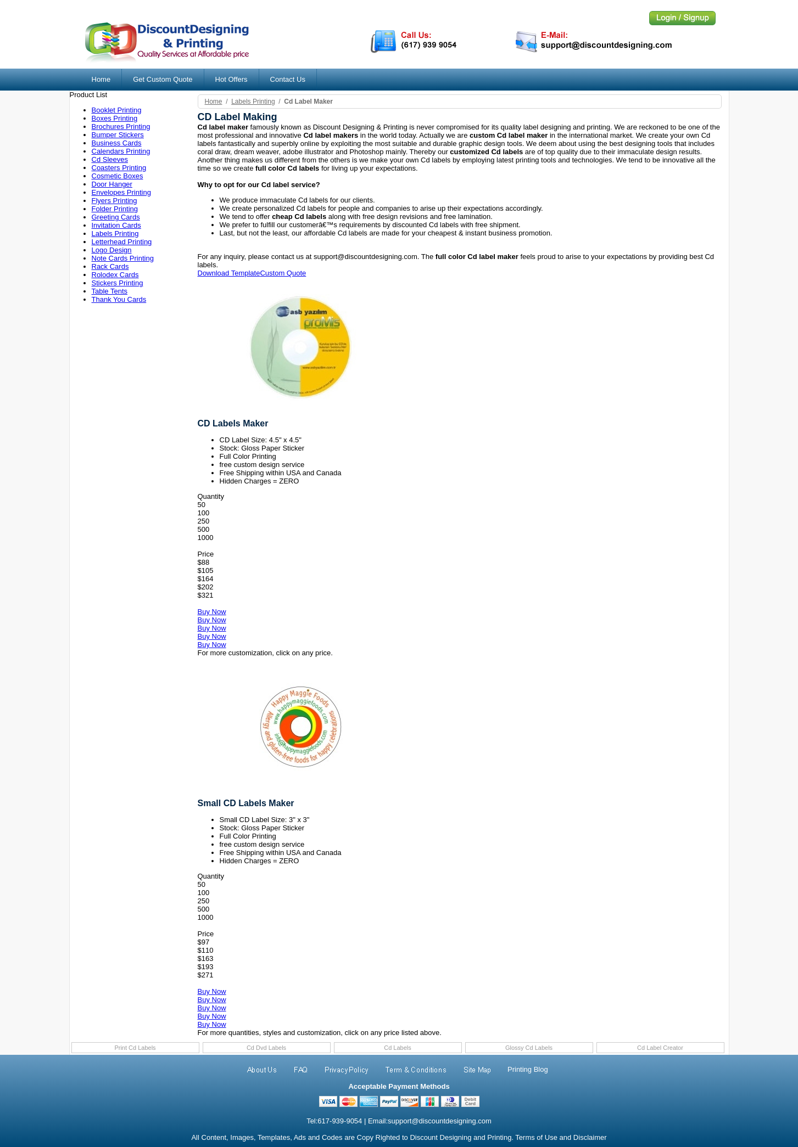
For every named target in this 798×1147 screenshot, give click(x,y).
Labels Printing (115, 233)
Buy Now (212, 612)
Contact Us (287, 79)
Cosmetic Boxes (117, 176)
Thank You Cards (119, 299)
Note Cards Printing (123, 258)
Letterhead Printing (122, 242)
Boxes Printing (115, 118)
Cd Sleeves (110, 159)
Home (101, 79)
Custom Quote (283, 273)
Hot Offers (231, 79)
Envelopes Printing (121, 192)
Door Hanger (112, 184)
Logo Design (112, 250)
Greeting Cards (116, 217)
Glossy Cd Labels (529, 1047)
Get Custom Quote (162, 79)
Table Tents (110, 291)
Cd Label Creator (660, 1047)
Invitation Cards (116, 225)
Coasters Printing (119, 168)
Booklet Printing (117, 110)
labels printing (253, 101)
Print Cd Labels (134, 1047)
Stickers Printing (117, 283)
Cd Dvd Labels (266, 1047)
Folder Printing (115, 209)
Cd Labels (397, 1047)
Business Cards (117, 143)
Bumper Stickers (118, 135)
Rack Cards (110, 266)
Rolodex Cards (115, 275)
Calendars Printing (121, 151)
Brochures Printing (121, 126)
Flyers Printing (114, 200)
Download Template (229, 273)
